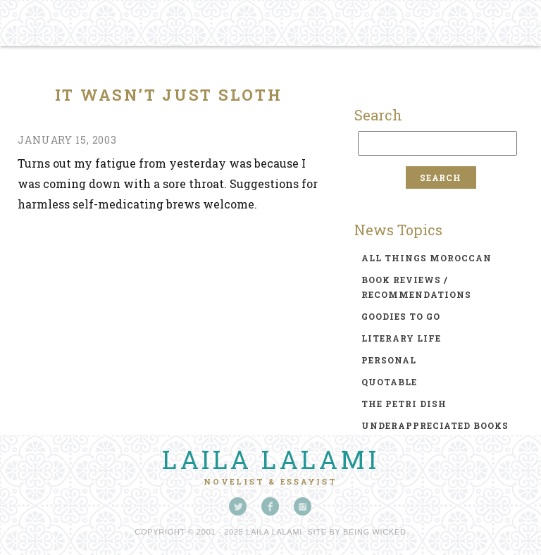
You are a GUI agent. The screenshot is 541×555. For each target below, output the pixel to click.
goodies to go (400, 316)
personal (388, 360)
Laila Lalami (270, 459)
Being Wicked (374, 532)
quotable (389, 381)
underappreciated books (435, 425)
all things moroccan (426, 257)
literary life (401, 338)
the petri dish (404, 403)
